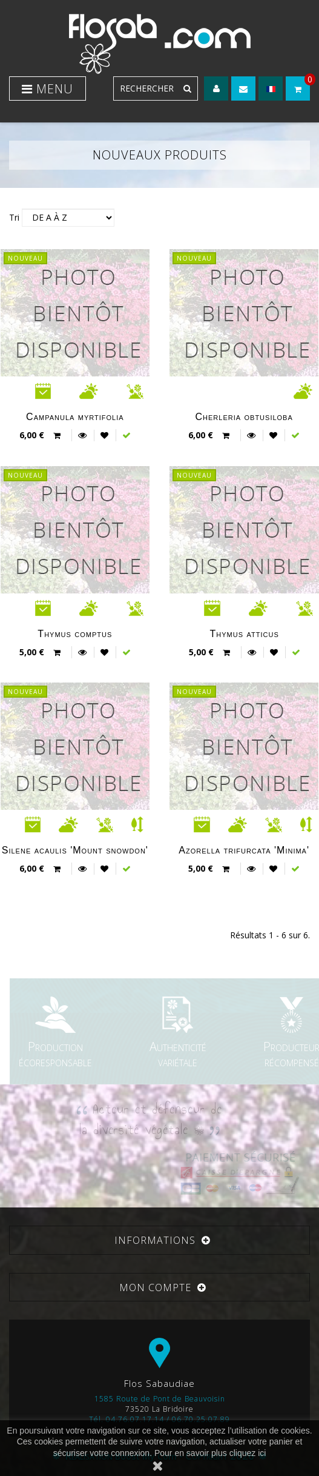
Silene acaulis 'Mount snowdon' (75, 850)
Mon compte (155, 1287)
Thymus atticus (244, 633)
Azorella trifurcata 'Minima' (244, 850)
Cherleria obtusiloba (243, 416)
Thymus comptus (75, 633)
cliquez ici (247, 1453)
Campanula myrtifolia (75, 416)
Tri (14, 217)
